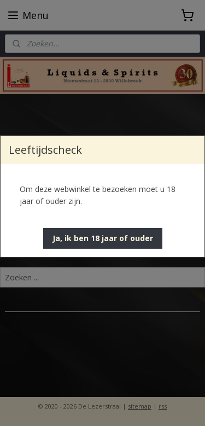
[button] (102, 238)
